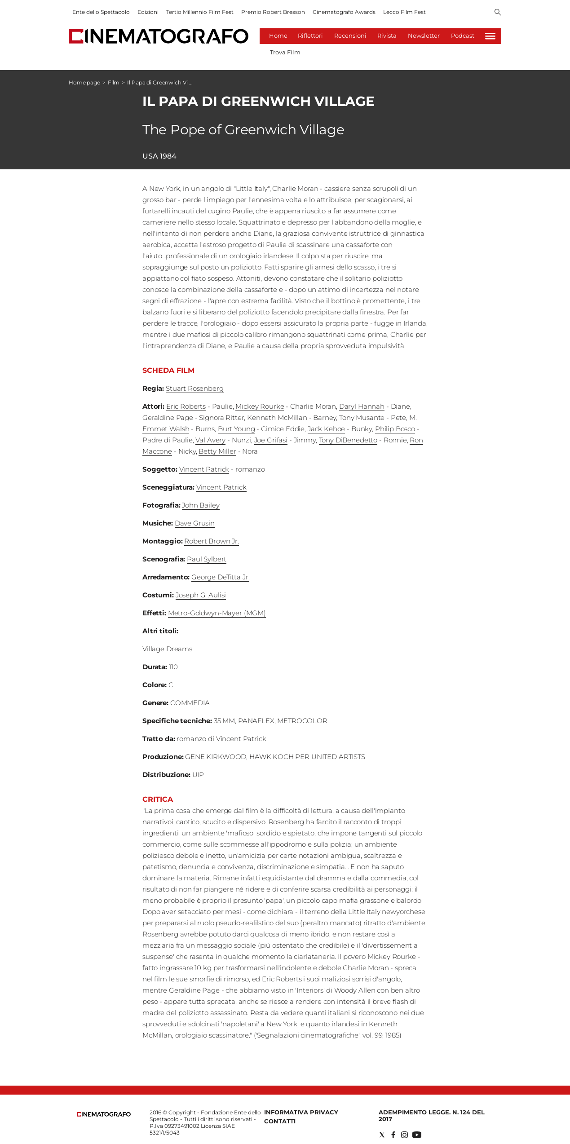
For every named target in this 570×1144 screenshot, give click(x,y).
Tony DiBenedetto (348, 440)
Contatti (280, 1121)
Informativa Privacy (301, 1112)
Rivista (387, 35)
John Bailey (200, 505)
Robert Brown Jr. (211, 541)
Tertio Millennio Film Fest (200, 12)
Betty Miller (217, 451)
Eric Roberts (186, 406)
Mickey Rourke (259, 406)
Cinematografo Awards (344, 12)
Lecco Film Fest (404, 12)
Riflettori (310, 35)
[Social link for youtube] (416, 1134)
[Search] (498, 13)
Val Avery (210, 440)
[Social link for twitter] (382, 1134)
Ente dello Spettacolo (101, 12)
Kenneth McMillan (277, 417)
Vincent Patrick (204, 469)
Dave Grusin (195, 523)
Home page (84, 82)
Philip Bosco (395, 428)
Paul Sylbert (206, 559)
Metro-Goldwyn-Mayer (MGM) (217, 613)
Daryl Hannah (361, 406)
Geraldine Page (167, 417)
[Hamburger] (490, 36)
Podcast (462, 35)
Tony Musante (361, 417)
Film (114, 82)
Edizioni (148, 12)
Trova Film (285, 52)
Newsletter (424, 35)
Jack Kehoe (326, 428)
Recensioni (350, 35)
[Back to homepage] (104, 1114)
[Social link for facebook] (393, 1134)
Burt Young (236, 428)
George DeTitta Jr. (220, 577)
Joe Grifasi (270, 440)
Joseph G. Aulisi (201, 595)
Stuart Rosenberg (195, 388)
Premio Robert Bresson (273, 12)
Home (278, 35)
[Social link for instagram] (404, 1134)
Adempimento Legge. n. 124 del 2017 (432, 1115)
